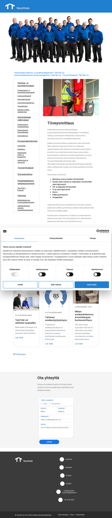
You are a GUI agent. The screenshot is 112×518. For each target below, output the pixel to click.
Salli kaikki (92, 285)
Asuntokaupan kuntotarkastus (23, 131)
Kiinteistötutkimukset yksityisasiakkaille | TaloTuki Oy (37, 75)
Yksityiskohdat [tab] (56, 238)
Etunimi (44, 408)
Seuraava (22, 354)
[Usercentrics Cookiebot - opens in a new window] (98, 231)
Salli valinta (56, 285)
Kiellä (20, 285)
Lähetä (49, 442)
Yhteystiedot (80, 515)
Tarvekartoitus (23, 106)
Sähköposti (45, 416)
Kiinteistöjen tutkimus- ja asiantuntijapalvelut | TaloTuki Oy (39, 73)
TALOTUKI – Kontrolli (22, 189)
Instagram (68, 467)
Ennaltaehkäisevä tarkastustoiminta (25, 182)
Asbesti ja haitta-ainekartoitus (24, 111)
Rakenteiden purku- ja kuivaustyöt (22, 155)
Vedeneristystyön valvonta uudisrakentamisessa (25, 208)
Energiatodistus (25, 174)
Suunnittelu (21, 146)
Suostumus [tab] (19, 238)
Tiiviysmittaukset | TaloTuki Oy (75, 75)
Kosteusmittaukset (24, 96)
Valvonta (22, 195)
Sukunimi (61, 408)
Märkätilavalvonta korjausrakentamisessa (25, 201)
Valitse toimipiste (47, 400)
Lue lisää (19, 337)
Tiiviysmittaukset (26, 168)
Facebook (68, 459)
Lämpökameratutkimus (25, 103)
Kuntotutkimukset (24, 99)
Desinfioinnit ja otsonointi (23, 161)
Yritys (72, 515)
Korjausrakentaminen (25, 141)
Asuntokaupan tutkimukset (24, 118)
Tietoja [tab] (93, 238)
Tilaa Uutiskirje (63, 515)
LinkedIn (68, 483)
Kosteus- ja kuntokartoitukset (25, 84)
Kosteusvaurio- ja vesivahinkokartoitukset (25, 91)
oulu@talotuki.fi (69, 491)
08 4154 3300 (69, 500)
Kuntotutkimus (23, 136)
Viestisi (43, 424)
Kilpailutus (21, 149)
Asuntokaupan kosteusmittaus (23, 126)
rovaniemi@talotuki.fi (69, 493)
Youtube (68, 475)
